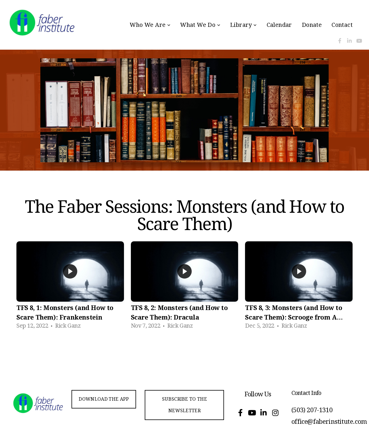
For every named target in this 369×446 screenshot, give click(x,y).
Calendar (279, 24)
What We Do (200, 24)
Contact (342, 24)
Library (243, 24)
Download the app (104, 399)
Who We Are (150, 24)
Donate (312, 24)
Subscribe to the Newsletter (184, 404)
